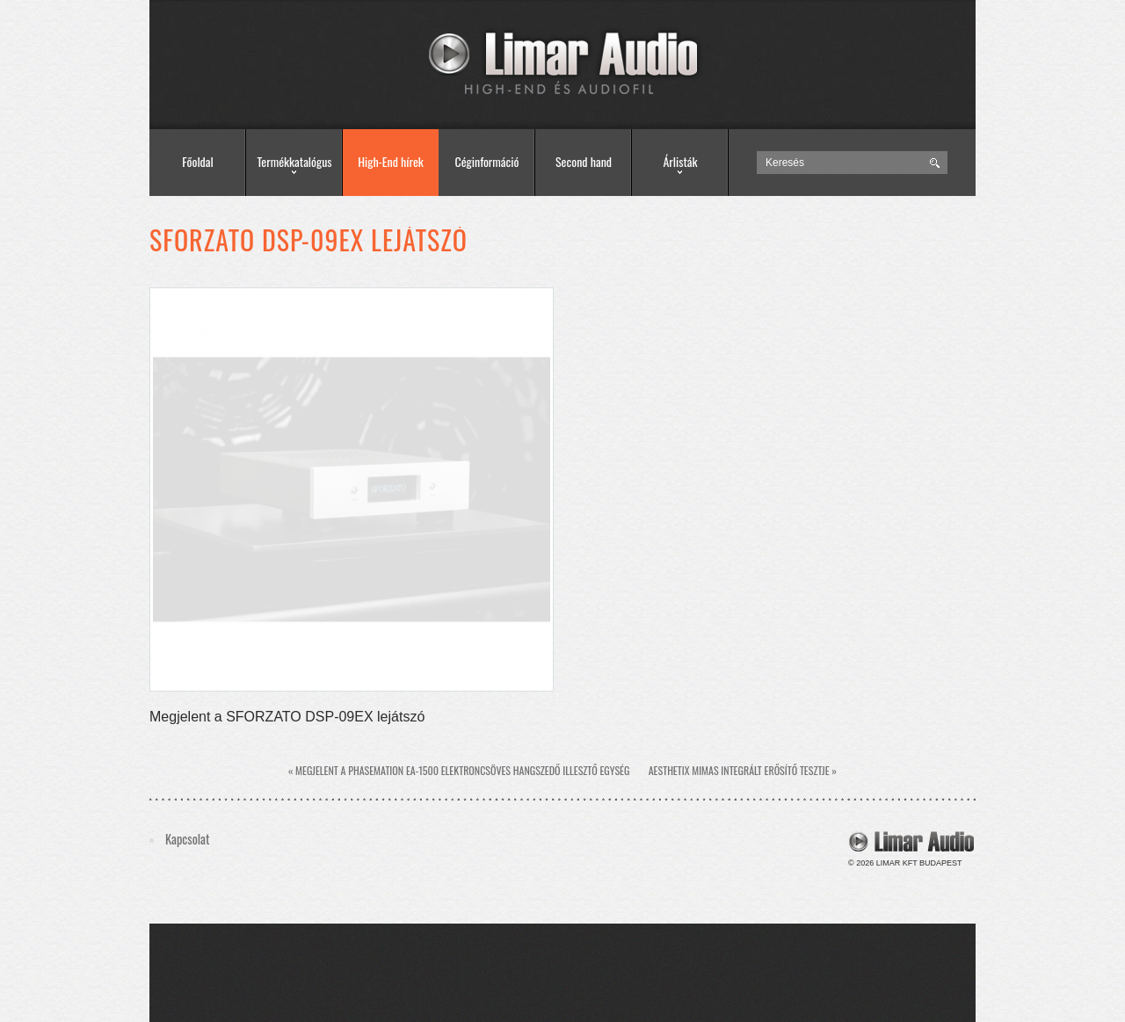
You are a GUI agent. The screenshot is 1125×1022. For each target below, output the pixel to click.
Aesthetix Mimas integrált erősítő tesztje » (743, 770)
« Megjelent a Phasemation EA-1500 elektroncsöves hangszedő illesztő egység (459, 770)
